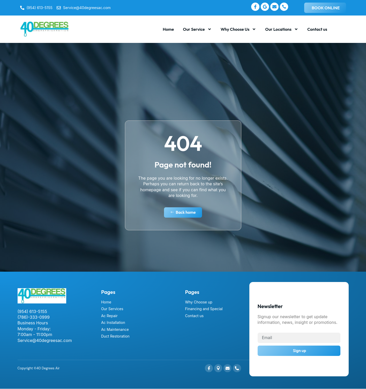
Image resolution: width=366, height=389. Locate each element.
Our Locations (281, 29)
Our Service (197, 29)
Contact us (317, 29)
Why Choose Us (238, 29)
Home (168, 29)
